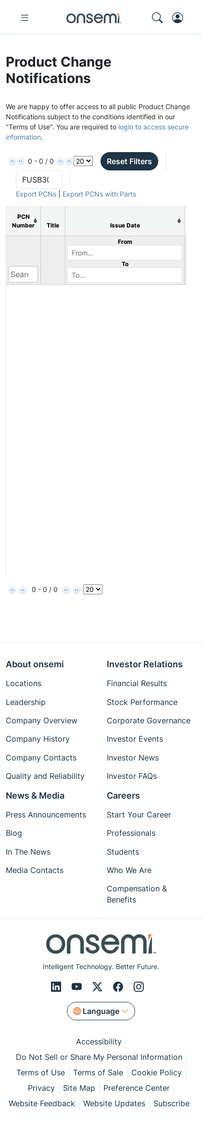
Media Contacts (34, 870)
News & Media (35, 795)
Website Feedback (42, 1103)
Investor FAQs (132, 776)
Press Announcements (46, 814)
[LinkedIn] (57, 987)
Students (123, 852)
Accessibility (99, 1041)
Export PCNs (36, 194)
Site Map (79, 1088)
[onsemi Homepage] (94, 18)
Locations (23, 683)
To (125, 263)
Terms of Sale (98, 1072)
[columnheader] (23, 221)
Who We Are (129, 870)
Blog (14, 833)
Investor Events (135, 739)
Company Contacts (41, 757)
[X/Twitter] (98, 987)
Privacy (41, 1088)
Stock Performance (142, 702)
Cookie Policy (156, 1072)
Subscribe (171, 1103)
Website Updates (114, 1103)
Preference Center (136, 1088)
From (125, 241)
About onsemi (35, 664)
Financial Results (137, 683)
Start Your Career (139, 814)
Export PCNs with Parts (99, 194)
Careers (123, 795)
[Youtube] (78, 987)
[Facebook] (119, 987)
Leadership (26, 702)
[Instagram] (139, 987)
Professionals (131, 833)
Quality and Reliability (45, 776)
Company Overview (41, 720)
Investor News (133, 757)
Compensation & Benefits (137, 894)
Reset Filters (129, 161)
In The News (28, 852)
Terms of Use (40, 1072)
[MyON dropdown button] (180, 18)
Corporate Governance (148, 720)
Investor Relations (145, 664)
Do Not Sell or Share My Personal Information (99, 1057)
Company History (38, 739)
